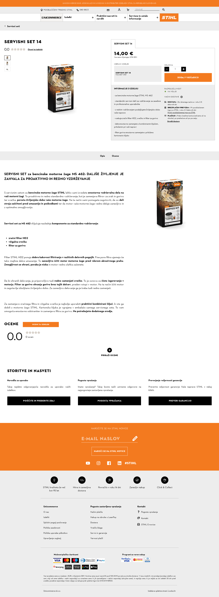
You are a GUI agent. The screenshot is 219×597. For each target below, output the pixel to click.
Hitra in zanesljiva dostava (82, 489)
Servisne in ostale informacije (143, 17)
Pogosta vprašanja (149, 512)
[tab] (123, 43)
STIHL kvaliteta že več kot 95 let (54, 489)
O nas (46, 512)
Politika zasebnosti (51, 527)
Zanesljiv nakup (137, 487)
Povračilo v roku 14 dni (109, 487)
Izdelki (79, 17)
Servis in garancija (98, 533)
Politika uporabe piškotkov (55, 533)
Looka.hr (172, 591)
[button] (181, 97)
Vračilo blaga (96, 527)
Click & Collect (164, 487)
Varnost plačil (96, 538)
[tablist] (150, 10)
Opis (102, 156)
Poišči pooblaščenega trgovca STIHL (181, 113)
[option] (60, 88)
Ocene (115, 156)
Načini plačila (96, 512)
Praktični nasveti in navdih (111, 17)
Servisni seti (13, 26)
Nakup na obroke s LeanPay (103, 517)
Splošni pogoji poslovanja (54, 522)
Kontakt (144, 518)
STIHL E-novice (148, 524)
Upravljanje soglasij (52, 538)
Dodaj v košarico (188, 77)
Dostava (94, 522)
